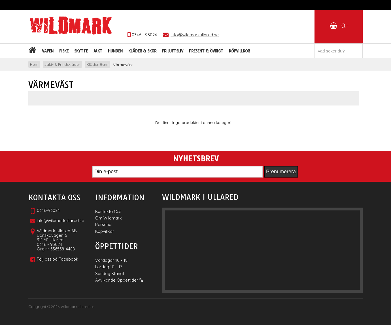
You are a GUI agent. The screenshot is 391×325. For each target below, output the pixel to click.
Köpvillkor (239, 51)
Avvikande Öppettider (119, 280)
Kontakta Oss (108, 211)
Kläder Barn (97, 64)
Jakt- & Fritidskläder (62, 64)
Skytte (81, 51)
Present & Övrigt (206, 51)
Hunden (115, 51)
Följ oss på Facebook (57, 259)
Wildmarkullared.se (77, 306)
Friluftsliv (172, 51)
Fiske (64, 51)
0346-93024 (48, 210)
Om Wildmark (108, 218)
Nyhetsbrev (195, 158)
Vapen (48, 51)
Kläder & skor (142, 51)
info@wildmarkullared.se (60, 220)
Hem (34, 64)
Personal (103, 224)
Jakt (98, 51)
